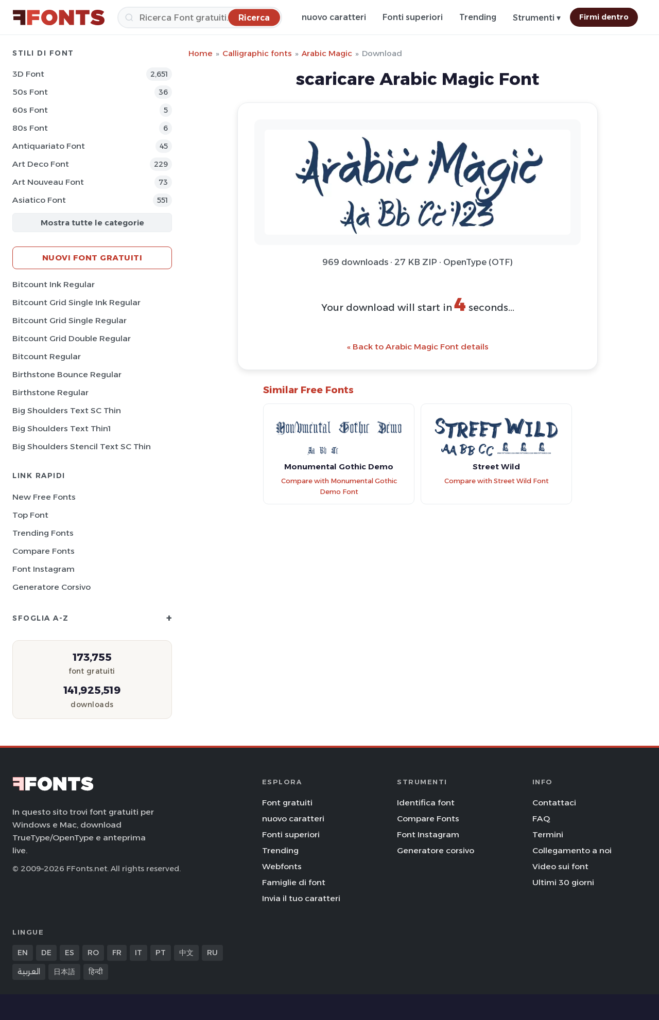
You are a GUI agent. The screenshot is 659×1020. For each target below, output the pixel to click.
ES (69, 952)
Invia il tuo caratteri (301, 898)
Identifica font (426, 802)
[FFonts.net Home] (58, 17)
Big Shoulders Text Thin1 (61, 428)
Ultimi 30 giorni (563, 882)
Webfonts (282, 866)
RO (93, 952)
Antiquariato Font (48, 146)
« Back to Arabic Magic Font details (418, 346)
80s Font (30, 128)
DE (46, 952)
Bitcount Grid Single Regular (69, 320)
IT (138, 952)
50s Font (30, 92)
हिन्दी (96, 971)
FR (117, 952)
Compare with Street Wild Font (496, 481)
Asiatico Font (39, 200)
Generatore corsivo (51, 587)
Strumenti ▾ (537, 18)
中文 (186, 952)
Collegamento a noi (572, 850)
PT (160, 952)
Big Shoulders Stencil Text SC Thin (81, 446)
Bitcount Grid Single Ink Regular (76, 302)
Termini (547, 834)
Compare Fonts (43, 551)
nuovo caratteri (334, 17)
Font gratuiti (287, 802)
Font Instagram (43, 569)
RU (212, 952)
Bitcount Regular (46, 356)
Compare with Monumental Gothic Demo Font (339, 486)
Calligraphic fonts (257, 53)
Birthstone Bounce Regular (67, 374)
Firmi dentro (604, 17)
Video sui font (560, 866)
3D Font (28, 74)
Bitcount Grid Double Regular (71, 338)
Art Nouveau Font (48, 182)
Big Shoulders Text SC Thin (66, 410)
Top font (30, 515)
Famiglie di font (293, 882)
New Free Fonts (44, 497)
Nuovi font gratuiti (92, 257)
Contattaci (554, 802)
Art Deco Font (40, 164)
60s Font (30, 110)
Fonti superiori (413, 17)
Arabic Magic (327, 53)
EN (23, 952)
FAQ (541, 818)
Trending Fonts (43, 533)
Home (200, 53)
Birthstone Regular (50, 392)
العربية (29, 971)
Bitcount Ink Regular (53, 284)
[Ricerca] (199, 17)
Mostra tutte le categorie (92, 222)
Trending (477, 17)
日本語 (64, 971)
